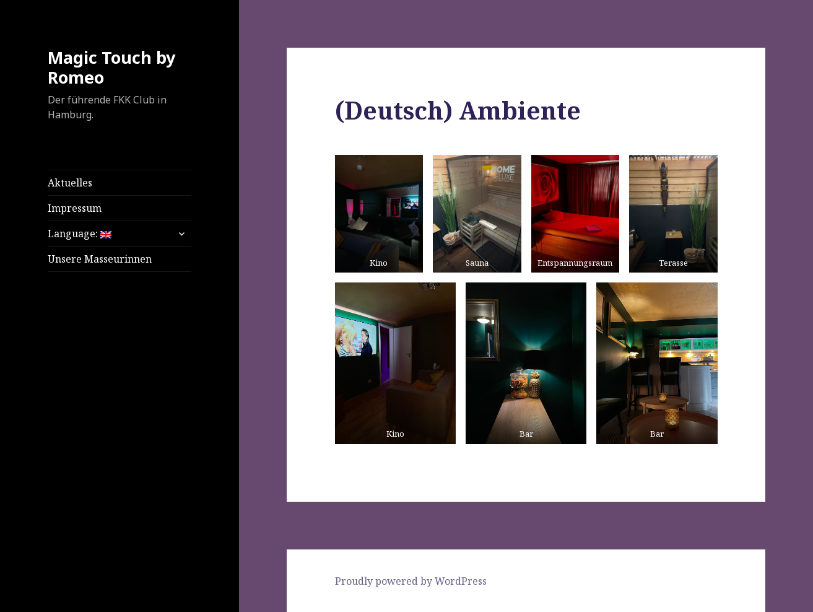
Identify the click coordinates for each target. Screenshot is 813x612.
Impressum (75, 208)
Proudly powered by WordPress (411, 581)
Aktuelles (70, 183)
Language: (79, 233)
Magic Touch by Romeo (111, 67)
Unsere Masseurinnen (100, 259)
